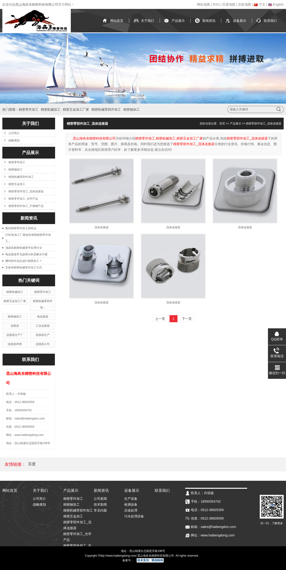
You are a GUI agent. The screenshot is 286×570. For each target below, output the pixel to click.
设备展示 (239, 21)
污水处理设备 (134, 516)
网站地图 (203, 4)
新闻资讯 (208, 21)
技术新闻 (100, 504)
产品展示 (178, 21)
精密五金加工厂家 (76, 109)
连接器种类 (15, 344)
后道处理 (130, 510)
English (276, 4)
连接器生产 (43, 335)
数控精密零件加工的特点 (20, 228)
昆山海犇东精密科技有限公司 (36, 4)
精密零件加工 (28, 109)
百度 (32, 464)
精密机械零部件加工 (106, 109)
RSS (216, 4)
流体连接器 (101, 227)
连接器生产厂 (14, 335)
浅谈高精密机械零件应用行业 (23, 247)
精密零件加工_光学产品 (23, 198)
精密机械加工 (50, 109)
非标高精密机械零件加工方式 (23, 267)
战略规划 (14, 140)
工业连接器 (43, 325)
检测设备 (130, 504)
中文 (259, 4)
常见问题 (100, 510)
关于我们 (147, 21)
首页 (222, 123)
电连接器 (42, 316)
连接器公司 (43, 344)
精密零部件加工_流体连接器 (26, 191)
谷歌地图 (244, 4)
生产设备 (130, 498)
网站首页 (116, 21)
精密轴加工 (131, 109)
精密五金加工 (16, 184)
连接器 (15, 325)
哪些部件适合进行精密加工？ (23, 261)
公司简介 (14, 133)
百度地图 (228, 4)
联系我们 (270, 21)
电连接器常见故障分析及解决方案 (26, 254)
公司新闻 (100, 498)
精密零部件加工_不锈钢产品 (26, 206)
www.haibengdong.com (121, 555)
